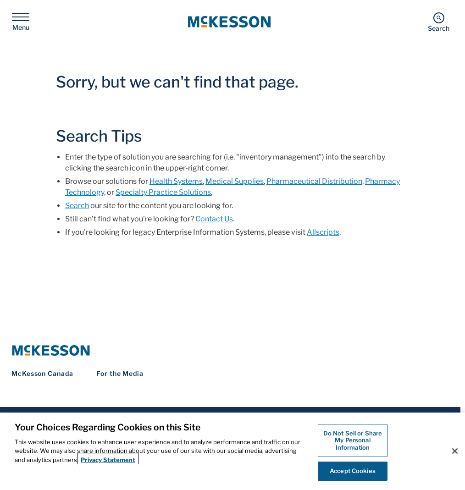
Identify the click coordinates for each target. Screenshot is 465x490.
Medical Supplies (234, 181)
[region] (232, 451)
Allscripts (323, 232)
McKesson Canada (42, 373)
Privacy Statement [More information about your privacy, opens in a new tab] (108, 459)
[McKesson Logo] (230, 350)
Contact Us (214, 219)
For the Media (120, 373)
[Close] (455, 451)
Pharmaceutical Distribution (314, 181)
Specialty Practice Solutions (163, 192)
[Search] (438, 21)
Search (77, 205)
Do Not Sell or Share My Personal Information (352, 440)
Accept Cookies (353, 470)
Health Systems (176, 181)
